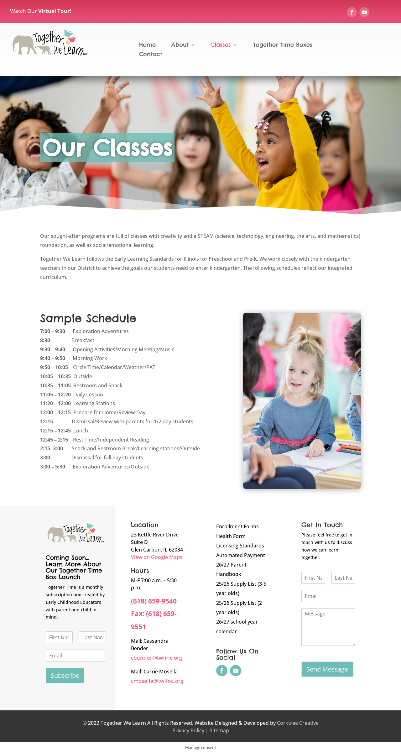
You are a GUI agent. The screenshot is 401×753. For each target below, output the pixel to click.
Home (147, 45)
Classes (221, 45)
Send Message (327, 669)
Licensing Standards (240, 545)
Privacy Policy (188, 730)
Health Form (231, 536)
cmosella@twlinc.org (157, 680)
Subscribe (65, 675)
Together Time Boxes (282, 45)
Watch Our (40, 10)
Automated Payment (240, 555)
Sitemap (219, 730)
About (180, 45)
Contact (150, 55)
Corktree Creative (298, 722)
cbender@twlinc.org (156, 657)
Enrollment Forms (237, 526)
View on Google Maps (156, 557)
